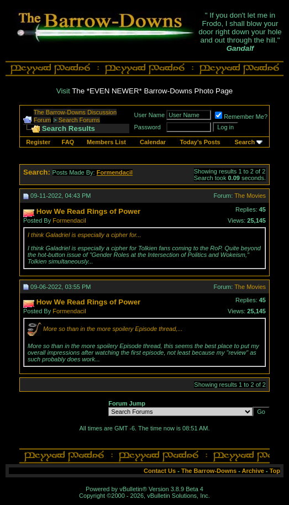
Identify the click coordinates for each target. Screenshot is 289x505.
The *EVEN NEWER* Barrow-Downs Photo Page (152, 91)
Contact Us (160, 470)
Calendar (153, 142)
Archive (253, 470)
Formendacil (69, 220)
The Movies (250, 195)
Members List (106, 142)
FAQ (68, 142)
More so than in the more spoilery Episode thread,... (113, 328)
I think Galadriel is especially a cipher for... (84, 235)
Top (275, 470)
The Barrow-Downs (209, 470)
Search (244, 142)
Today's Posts (200, 142)
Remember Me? (241, 116)
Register (38, 142)
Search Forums (79, 120)
